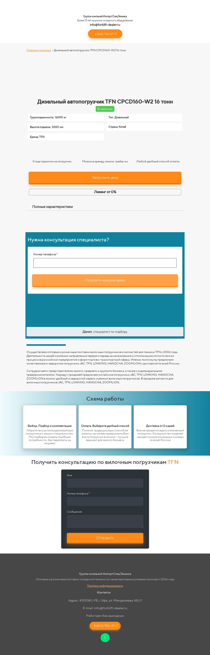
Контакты (104, 592)
